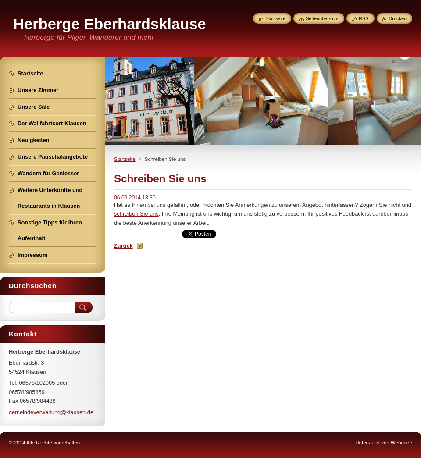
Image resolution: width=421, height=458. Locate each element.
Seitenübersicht (322, 18)
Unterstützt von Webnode (383, 442)
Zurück (123, 245)
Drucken (398, 18)
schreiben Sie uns (136, 213)
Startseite (125, 159)
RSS (363, 18)
